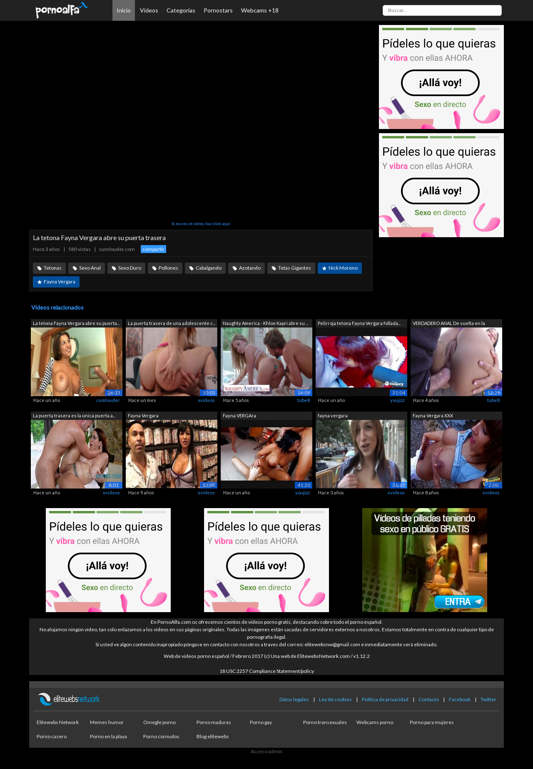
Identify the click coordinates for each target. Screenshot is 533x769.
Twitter (488, 699)
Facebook (460, 699)
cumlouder (108, 400)
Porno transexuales (325, 722)
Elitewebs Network (58, 722)
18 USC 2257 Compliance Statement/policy (266, 671)
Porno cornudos (161, 736)
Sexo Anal (90, 268)
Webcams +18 (260, 10)
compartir (153, 249)
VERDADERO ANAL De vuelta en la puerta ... (449, 323)
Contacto (428, 699)
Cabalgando (209, 268)
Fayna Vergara (59, 281)
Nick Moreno (343, 268)
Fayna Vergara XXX (433, 415)
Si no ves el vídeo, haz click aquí (201, 223)
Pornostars (218, 10)
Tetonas (53, 268)
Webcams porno (374, 722)
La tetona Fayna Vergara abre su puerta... (76, 323)
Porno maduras (214, 722)
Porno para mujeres (432, 722)
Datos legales (294, 699)
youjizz (397, 400)
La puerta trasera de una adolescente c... (171, 323)
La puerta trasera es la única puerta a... (74, 415)
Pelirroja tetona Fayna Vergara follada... (359, 323)
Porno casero (52, 736)
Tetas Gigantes (294, 268)
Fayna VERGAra (239, 415)
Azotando (250, 268)
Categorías (181, 10)
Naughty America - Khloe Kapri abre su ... (265, 323)
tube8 (303, 400)
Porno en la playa (108, 736)
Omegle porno (159, 722)
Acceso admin (266, 751)
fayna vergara (333, 415)
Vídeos (149, 10)
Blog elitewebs (213, 736)
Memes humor (107, 722)
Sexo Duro (129, 268)
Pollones (168, 268)
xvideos (206, 400)
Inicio (124, 10)
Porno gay (261, 722)
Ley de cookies (335, 699)
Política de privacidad (385, 699)
